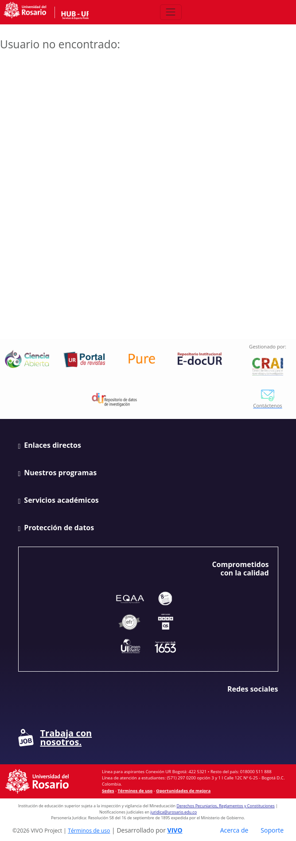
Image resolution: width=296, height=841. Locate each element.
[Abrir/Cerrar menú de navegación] (171, 12)
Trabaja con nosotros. (55, 738)
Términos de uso (135, 791)
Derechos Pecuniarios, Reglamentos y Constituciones (225, 806)
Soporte (272, 830)
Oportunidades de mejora (183, 791)
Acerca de (234, 830)
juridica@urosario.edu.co (173, 812)
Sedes (108, 791)
